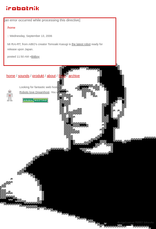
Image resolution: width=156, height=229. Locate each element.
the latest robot (81, 44)
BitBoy (35, 56)
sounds (23, 76)
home (10, 76)
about (51, 76)
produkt (38, 76)
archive (74, 76)
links (62, 76)
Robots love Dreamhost (34, 92)
